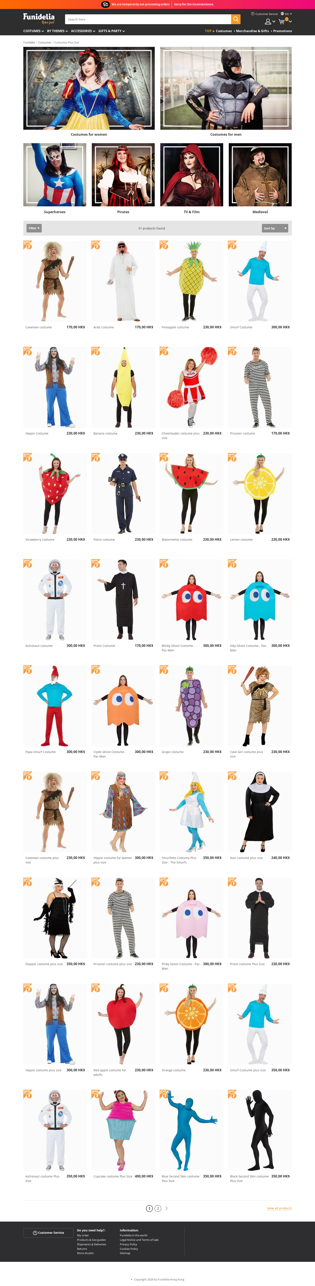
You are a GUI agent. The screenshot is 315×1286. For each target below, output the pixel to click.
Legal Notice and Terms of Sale (139, 1240)
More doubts (85, 1253)
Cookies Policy (129, 1249)
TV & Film (192, 212)
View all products (279, 1208)
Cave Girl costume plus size (246, 754)
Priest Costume (104, 646)
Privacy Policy (128, 1244)
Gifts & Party (109, 31)
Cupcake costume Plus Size (113, 1176)
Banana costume (105, 433)
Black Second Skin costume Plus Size (249, 1178)
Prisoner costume (242, 433)
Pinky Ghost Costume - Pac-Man (181, 966)
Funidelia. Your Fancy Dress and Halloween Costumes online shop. (38, 19)
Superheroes (54, 212)
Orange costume (174, 1070)
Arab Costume (104, 327)
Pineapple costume (175, 327)
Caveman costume (38, 327)
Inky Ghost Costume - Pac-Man (248, 648)
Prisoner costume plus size (113, 964)
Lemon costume (241, 539)
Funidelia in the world (133, 1235)
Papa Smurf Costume (40, 752)
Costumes (31, 31)
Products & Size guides (91, 1240)
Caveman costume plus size (42, 860)
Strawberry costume (39, 539)
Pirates (123, 212)
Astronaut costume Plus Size (42, 1178)
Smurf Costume (241, 327)
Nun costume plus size (246, 858)
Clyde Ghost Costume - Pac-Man (110, 754)
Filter (32, 228)
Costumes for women (89, 134)
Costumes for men (226, 134)
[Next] (166, 1208)
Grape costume (173, 752)
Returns (82, 1249)
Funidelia (29, 42)
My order (83, 1235)
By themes (55, 31)
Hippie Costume (36, 433)
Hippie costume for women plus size (113, 860)
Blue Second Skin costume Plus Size (180, 1178)
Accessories (81, 31)
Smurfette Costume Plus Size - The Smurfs (179, 860)
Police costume (104, 539)
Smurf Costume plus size (248, 1070)
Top (208, 31)
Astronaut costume (39, 646)
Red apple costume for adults (110, 1072)
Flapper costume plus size (44, 964)
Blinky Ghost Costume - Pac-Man (178, 648)
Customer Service (48, 1233)
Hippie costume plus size (43, 1070)
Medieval (260, 212)
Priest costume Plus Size (247, 964)
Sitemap (125, 1253)
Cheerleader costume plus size (181, 435)
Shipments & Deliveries (91, 1244)
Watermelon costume (177, 539)
